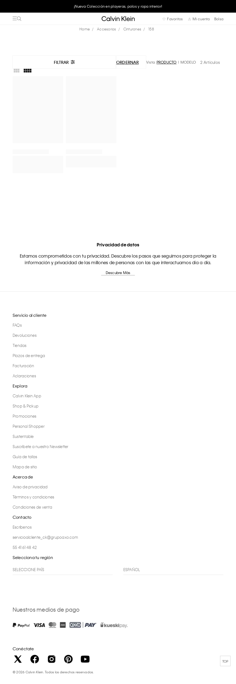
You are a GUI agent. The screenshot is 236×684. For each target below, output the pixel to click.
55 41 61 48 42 (25, 547)
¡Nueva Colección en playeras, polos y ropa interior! (118, 6)
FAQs (17, 325)
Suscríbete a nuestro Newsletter (40, 446)
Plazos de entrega (29, 355)
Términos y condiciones (33, 496)
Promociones (25, 416)
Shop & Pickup (25, 405)
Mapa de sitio (25, 466)
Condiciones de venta (32, 507)
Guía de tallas (25, 456)
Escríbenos (22, 527)
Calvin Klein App (27, 395)
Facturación (23, 365)
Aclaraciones (24, 375)
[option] (118, 6)
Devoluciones (25, 335)
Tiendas (20, 345)
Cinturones (132, 29)
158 (151, 29)
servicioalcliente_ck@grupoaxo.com (45, 537)
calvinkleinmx (86, 29)
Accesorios (106, 29)
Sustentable (23, 436)
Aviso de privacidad (30, 486)
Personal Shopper (29, 426)
